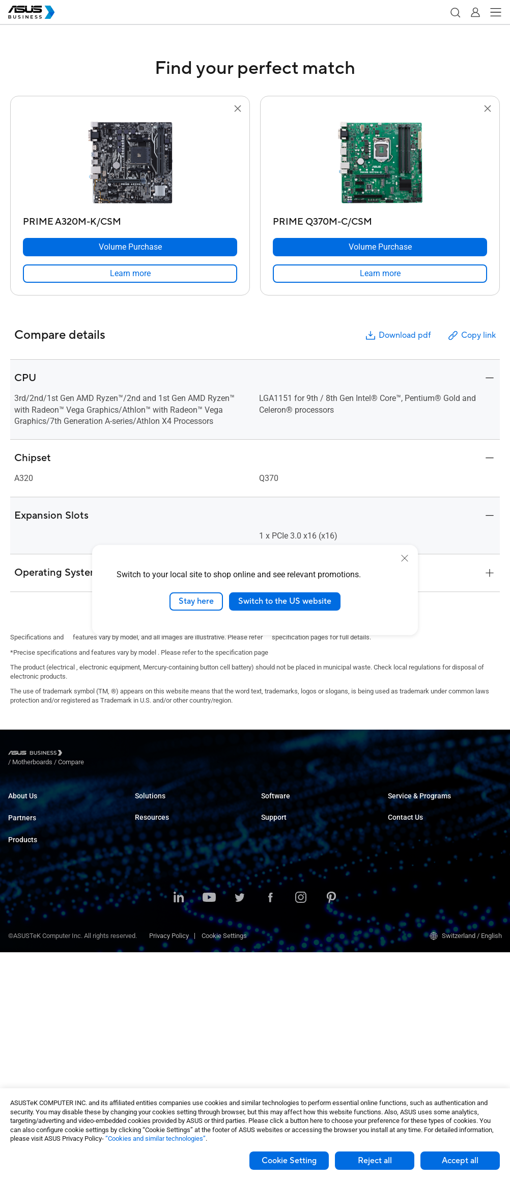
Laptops (20, 882)
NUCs (16, 912)
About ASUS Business (39, 805)
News (143, 1067)
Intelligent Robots (33, 1050)
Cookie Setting (289, 1161)
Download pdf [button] (397, 335)
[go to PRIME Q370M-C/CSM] (380, 163)
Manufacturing (156, 882)
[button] (455, 12)
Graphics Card (28, 989)
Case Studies (154, 1036)
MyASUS (273, 805)
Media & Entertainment (167, 921)
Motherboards (28, 973)
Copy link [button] (471, 335)
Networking (24, 1019)
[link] (130, 273)
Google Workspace (162, 982)
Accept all (460, 1161)
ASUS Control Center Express (302, 836)
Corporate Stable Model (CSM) (431, 820)
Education (149, 836)
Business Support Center (296, 890)
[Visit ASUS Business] (37, 754)
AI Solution (150, 967)
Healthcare (150, 866)
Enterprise (149, 820)
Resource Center (159, 1021)
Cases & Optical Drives (41, 1034)
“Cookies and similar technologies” (155, 1138)
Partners (22, 843)
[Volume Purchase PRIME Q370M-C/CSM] (380, 247)
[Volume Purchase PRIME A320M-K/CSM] (130, 247)
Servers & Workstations (42, 958)
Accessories (26, 1065)
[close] (405, 558)
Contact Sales (408, 890)
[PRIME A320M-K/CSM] (130, 219)
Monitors (21, 927)
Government (152, 952)
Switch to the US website (284, 601)
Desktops (22, 897)
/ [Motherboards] (88, 754)
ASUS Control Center (290, 820)
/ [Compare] (126, 754)
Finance (146, 937)
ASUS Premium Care (417, 805)
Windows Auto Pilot (289, 851)
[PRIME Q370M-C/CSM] (380, 219)
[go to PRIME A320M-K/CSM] (130, 163)
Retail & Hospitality (162, 851)
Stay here (196, 601)
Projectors (23, 943)
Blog (141, 1052)
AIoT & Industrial (32, 1004)
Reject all (375, 1161)
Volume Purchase (413, 874)
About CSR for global (37, 820)
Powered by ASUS (413, 836)
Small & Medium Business (172, 805)
